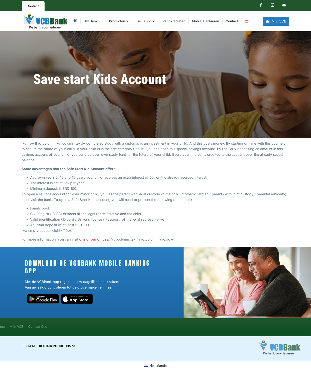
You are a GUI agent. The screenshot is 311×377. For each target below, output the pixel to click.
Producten (119, 21)
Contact (232, 21)
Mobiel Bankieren (205, 21)
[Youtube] (284, 6)
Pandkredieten (174, 21)
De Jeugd (145, 21)
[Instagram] (272, 6)
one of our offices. (94, 239)
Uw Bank (92, 21)
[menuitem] (246, 21)
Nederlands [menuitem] (158, 366)
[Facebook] (261, 6)
